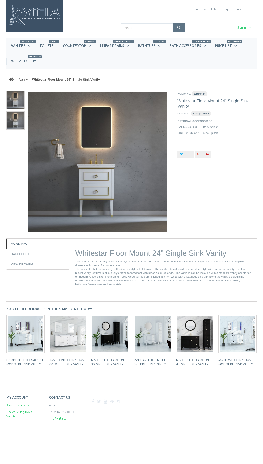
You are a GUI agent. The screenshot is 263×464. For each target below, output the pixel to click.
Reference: (184, 93)
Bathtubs (151, 45)
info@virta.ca (57, 418)
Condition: (183, 113)
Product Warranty (18, 405)
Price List (228, 45)
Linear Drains (116, 45)
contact (238, 9)
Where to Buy (26, 60)
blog (225, 9)
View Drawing (22, 264)
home (195, 9)
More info (19, 243)
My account (17, 397)
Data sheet (20, 254)
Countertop (79, 45)
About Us (210, 9)
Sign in (241, 27)
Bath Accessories (190, 45)
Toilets (49, 45)
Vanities (23, 45)
